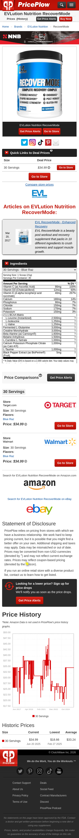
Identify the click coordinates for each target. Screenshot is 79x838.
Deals (43, 782)
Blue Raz (8, 419)
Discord (44, 801)
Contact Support (21, 782)
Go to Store (51, 131)
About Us (17, 789)
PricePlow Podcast (50, 808)
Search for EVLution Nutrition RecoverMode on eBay (39, 499)
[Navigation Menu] (71, 5)
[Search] (61, 5)
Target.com (9, 405)
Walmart (8, 441)
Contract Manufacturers (53, 795)
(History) (22, 18)
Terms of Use (19, 801)
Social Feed (46, 789)
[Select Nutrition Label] (39, 270)
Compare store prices (39, 184)
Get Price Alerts (46, 18)
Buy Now (65, 18)
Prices (11, 18)
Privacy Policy (20, 795)
